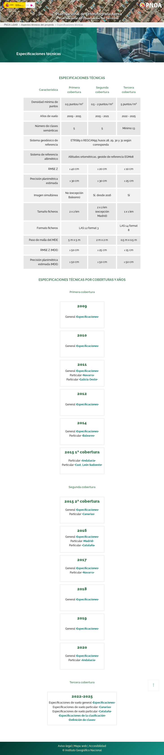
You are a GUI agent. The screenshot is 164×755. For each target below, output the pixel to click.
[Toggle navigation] (7, 16)
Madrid (88, 541)
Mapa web (80, 746)
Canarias (88, 514)
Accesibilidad (97, 746)
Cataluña (88, 545)
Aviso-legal (65, 746)
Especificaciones (87, 316)
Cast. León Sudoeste (88, 464)
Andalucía (88, 460)
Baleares (88, 435)
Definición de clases (82, 720)
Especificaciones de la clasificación (82, 715)
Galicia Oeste (88, 379)
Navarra (88, 375)
